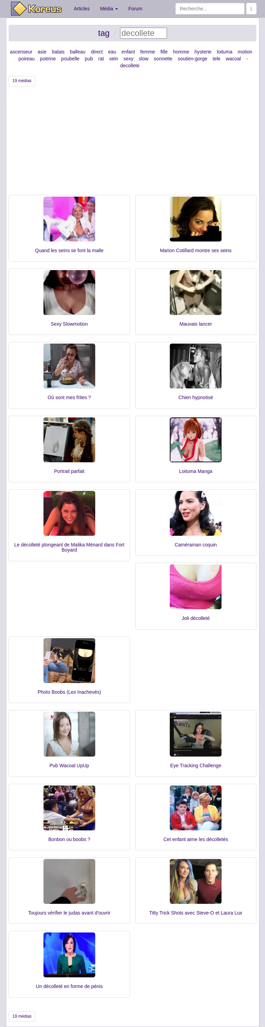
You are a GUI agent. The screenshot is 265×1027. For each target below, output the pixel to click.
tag (103, 33)
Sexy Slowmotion (69, 324)
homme (181, 52)
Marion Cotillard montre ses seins (196, 250)
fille (164, 52)
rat (101, 58)
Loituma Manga (196, 471)
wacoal (233, 58)
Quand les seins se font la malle (69, 250)
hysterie (203, 52)
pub (89, 58)
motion (245, 52)
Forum (135, 8)
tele (216, 58)
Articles (82, 8)
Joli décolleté (196, 618)
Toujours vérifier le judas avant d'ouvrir (69, 913)
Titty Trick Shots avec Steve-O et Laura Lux (195, 913)
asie (42, 52)
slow (143, 58)
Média (109, 8)
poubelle (70, 58)
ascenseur (21, 52)
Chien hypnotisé (195, 397)
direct (96, 52)
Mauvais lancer (195, 324)
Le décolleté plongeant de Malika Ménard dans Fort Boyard (69, 547)
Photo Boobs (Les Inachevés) (69, 692)
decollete (129, 65)
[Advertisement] (132, 143)
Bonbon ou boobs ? (69, 839)
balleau (78, 52)
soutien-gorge (192, 58)
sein (113, 58)
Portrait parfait (69, 471)
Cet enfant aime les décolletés (195, 839)
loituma (224, 52)
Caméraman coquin (196, 544)
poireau (27, 58)
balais (58, 52)
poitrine (48, 58)
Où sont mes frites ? (69, 397)
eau (112, 52)
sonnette (163, 58)
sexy (129, 58)
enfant (128, 52)
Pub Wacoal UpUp (69, 765)
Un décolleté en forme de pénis (69, 986)
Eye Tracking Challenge (195, 765)
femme (147, 52)
